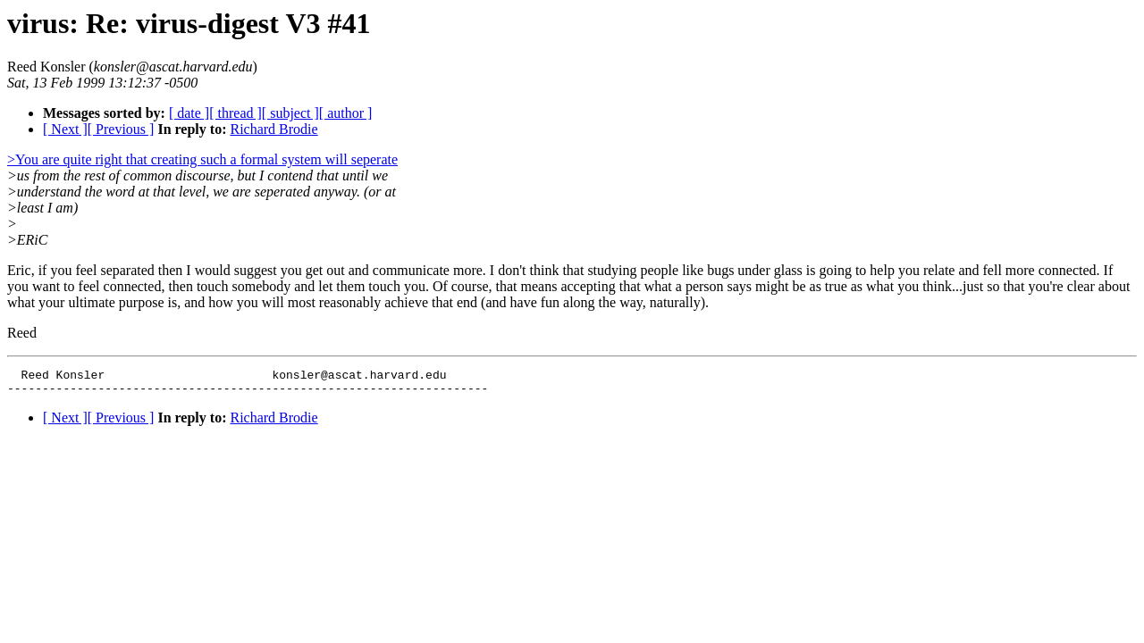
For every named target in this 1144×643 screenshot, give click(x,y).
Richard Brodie (273, 129)
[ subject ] (290, 113)
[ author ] (346, 113)
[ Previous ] (121, 129)
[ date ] (189, 113)
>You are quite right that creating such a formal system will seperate (202, 159)
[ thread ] (235, 113)
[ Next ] (65, 129)
